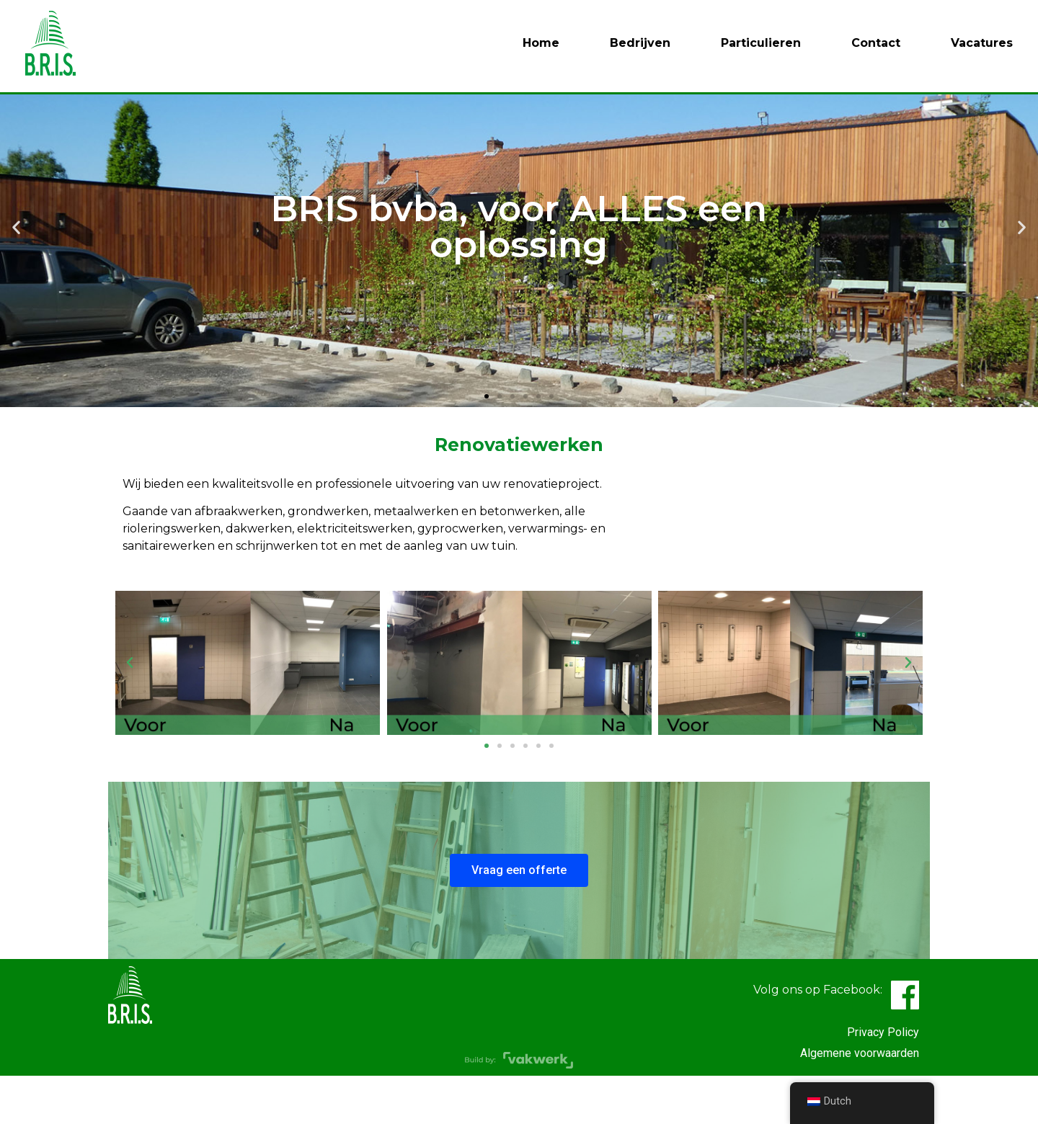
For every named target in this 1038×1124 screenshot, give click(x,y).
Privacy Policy (883, 1080)
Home (541, 43)
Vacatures (982, 43)
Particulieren (761, 43)
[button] (486, 444)
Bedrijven (640, 43)
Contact (875, 43)
